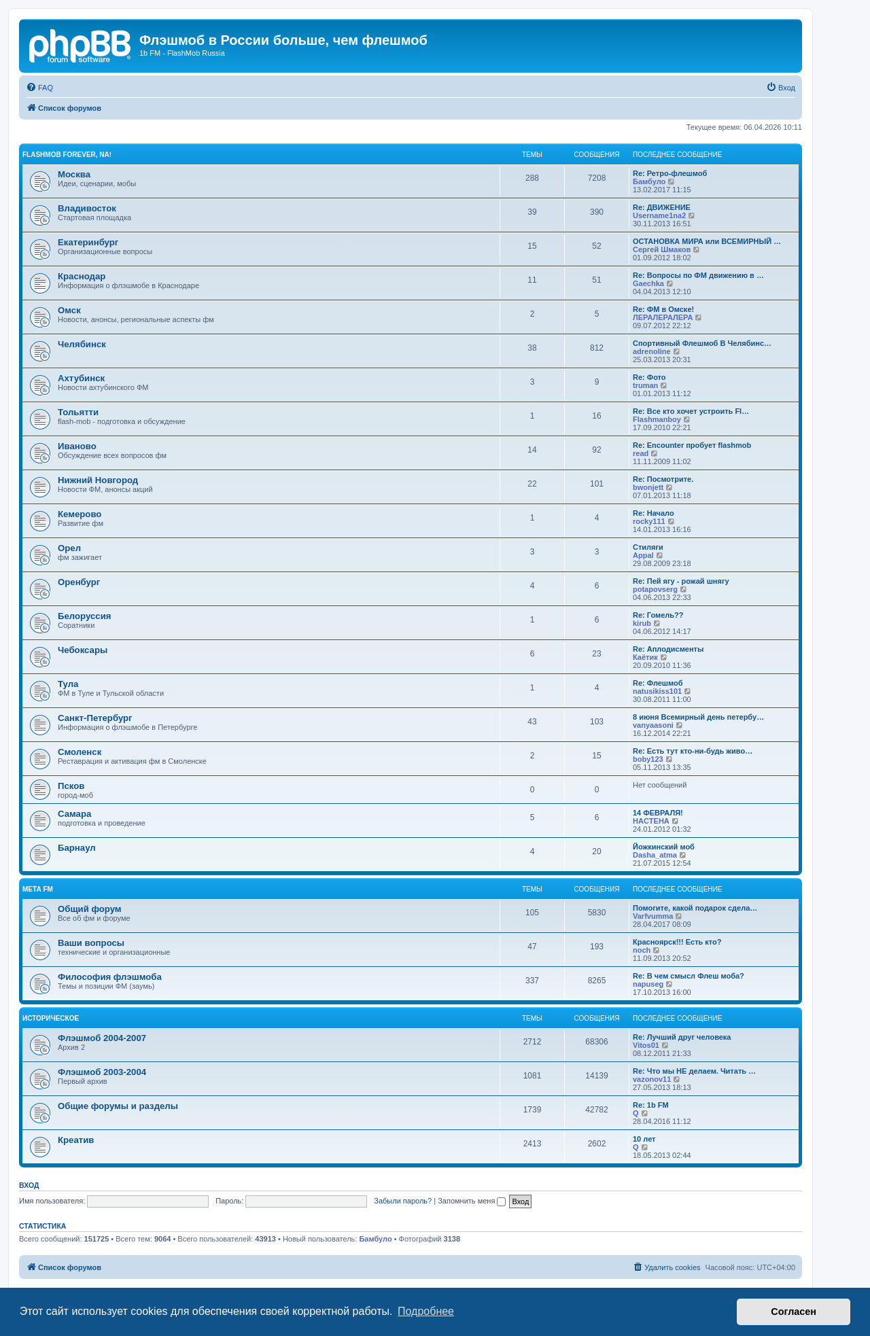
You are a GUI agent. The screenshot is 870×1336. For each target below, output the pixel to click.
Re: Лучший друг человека (682, 1037)
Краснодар (81, 276)
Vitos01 (646, 1045)
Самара (74, 814)
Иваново (77, 446)
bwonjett (648, 487)
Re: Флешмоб (658, 683)
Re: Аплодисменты (668, 649)
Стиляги (648, 547)
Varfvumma (653, 916)
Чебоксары (82, 650)
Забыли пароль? (403, 1201)
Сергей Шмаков (662, 249)
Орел (69, 548)
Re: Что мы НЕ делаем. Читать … (694, 1071)
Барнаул (77, 848)
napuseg (648, 984)
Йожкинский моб (664, 847)
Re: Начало (653, 513)
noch (641, 950)
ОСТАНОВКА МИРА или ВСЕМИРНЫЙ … (707, 241)
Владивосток (87, 208)
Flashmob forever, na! (66, 154)
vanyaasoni (653, 725)
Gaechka (648, 283)
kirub (642, 623)
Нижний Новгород (98, 480)
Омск (69, 310)
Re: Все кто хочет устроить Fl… (691, 411)
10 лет (644, 1139)
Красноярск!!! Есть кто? (677, 942)
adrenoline (652, 351)
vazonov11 (652, 1079)
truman (645, 385)
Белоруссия (84, 616)
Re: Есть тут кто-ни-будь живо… (692, 751)
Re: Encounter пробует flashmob (692, 445)
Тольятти (78, 412)
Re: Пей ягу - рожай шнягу (681, 581)
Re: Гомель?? (658, 615)
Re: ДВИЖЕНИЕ (662, 207)
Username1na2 (659, 215)
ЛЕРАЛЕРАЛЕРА (663, 317)
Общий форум (90, 909)
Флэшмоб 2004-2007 (102, 1038)
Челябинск (82, 344)
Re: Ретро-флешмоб (670, 173)
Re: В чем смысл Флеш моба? (688, 976)
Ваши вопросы (91, 943)
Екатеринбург (88, 242)
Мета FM (37, 889)
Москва (74, 174)
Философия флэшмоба (110, 977)
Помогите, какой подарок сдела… (695, 908)
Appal (643, 555)
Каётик (645, 657)
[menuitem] (39, 88)
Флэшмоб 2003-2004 (102, 1072)
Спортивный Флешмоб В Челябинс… (702, 343)
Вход (29, 1185)
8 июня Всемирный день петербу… (698, 717)
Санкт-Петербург (95, 718)
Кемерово (79, 514)
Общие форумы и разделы (118, 1106)
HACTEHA (651, 821)
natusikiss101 (657, 691)
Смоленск (79, 752)
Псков (71, 786)
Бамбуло (649, 181)
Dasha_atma (655, 855)
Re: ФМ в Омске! (663, 309)
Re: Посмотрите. (663, 479)
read (640, 453)
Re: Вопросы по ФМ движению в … (698, 275)
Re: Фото (649, 377)
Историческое (50, 1018)
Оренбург (79, 582)
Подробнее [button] (426, 1311)
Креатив (76, 1140)
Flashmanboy (657, 419)
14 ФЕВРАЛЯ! (658, 813)
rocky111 (649, 521)
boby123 (648, 759)
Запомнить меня (472, 1201)
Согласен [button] (793, 1311)
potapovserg (655, 589)
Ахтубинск (81, 378)
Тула (68, 684)
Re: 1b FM (651, 1105)
